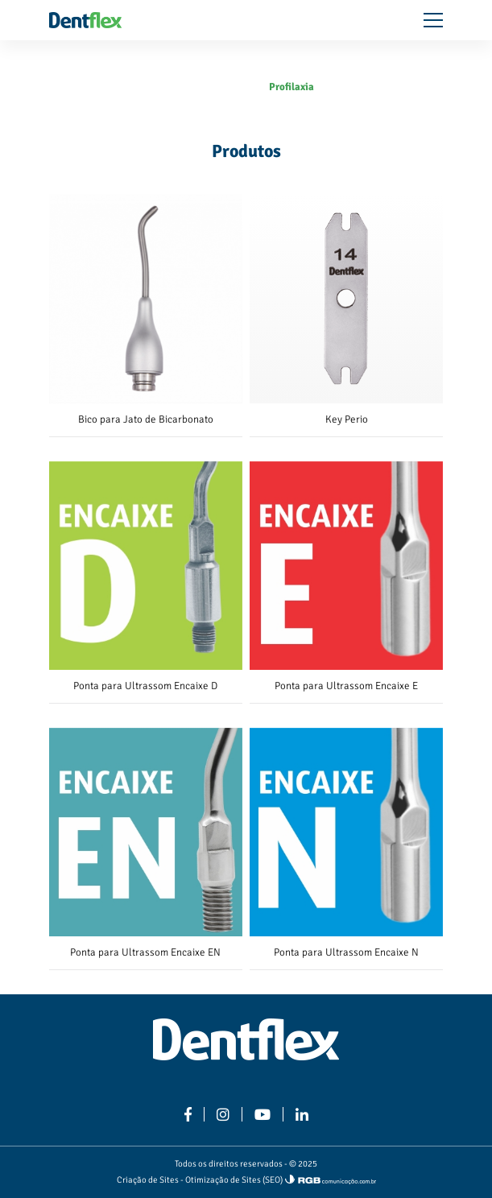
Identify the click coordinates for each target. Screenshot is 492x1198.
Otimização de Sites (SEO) (234, 1180)
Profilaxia (291, 87)
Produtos (237, 87)
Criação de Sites (148, 1180)
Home (192, 87)
